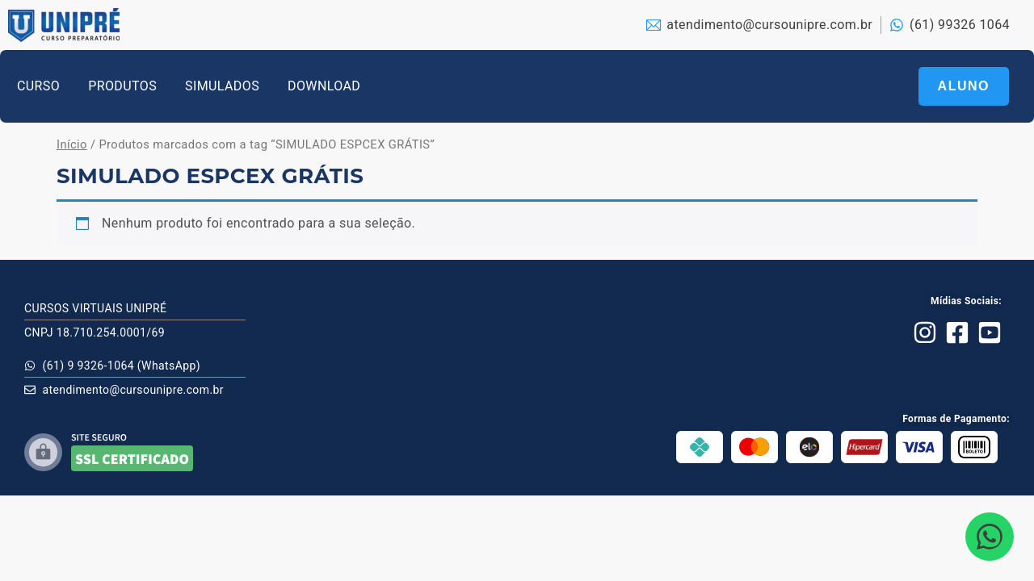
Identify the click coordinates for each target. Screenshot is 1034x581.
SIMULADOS (222, 86)
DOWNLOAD (324, 86)
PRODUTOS (122, 86)
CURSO (38, 86)
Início (72, 144)
